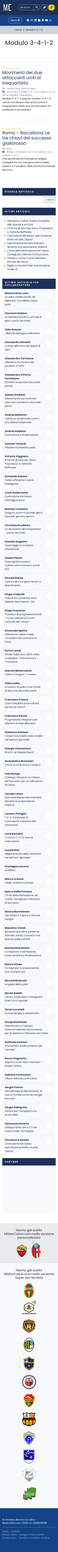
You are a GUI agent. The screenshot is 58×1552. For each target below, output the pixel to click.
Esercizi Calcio (28, 88)
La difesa (10, 870)
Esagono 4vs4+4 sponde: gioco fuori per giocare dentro (24, 514)
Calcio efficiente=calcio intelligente (19, 482)
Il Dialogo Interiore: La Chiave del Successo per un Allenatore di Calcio (24, 781)
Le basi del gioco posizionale (22, 1013)
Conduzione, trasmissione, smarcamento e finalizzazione (23, 953)
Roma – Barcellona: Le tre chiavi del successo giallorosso (27, 138)
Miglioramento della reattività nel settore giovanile (23, 855)
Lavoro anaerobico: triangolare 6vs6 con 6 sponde (23, 998)
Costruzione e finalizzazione (21, 435)
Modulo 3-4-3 (44, 151)
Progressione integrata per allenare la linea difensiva (21, 721)
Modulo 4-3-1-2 (46, 91)
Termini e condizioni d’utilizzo (34, 1537)
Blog (17, 88)
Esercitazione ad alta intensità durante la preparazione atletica (27, 245)
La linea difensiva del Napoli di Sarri (22, 347)
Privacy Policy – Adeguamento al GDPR (23, 1534)
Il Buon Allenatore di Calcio (21, 1078)
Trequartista (25, 95)
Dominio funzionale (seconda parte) (22, 384)
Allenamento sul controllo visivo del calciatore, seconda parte (22, 402)
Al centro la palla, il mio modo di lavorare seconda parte (23, 689)
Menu (15, 20)
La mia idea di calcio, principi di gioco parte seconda (23, 318)
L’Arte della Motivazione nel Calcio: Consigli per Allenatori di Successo (28, 252)
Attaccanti (12, 91)
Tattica (10, 88)
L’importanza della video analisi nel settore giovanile (23, 737)
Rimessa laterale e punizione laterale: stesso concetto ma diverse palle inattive (22, 935)
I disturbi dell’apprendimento (22, 333)
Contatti (15, 1531)
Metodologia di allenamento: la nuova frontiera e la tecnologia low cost (23, 1094)
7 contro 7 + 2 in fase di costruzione (19, 839)
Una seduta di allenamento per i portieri (23, 1047)
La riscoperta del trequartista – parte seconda (23, 531)
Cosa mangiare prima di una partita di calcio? (22, 705)
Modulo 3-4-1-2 (28, 91)
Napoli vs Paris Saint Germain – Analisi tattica (23, 1064)
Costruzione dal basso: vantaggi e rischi (18, 498)
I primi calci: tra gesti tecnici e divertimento (23, 583)
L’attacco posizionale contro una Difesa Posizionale (22, 420)
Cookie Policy (9, 1537)
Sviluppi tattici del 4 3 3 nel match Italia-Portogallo (21, 1129)
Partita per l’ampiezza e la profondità (21, 1113)
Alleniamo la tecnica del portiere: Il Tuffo (19, 364)
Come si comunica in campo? (23, 765)
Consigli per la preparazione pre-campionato (22, 970)
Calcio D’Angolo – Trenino (20, 674)
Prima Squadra (10, 95)
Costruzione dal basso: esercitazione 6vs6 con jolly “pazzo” (29, 237)
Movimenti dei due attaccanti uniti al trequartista (22, 78)
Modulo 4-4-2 (10, 155)
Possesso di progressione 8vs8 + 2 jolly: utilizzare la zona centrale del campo (23, 618)
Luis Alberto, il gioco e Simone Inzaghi (22, 917)
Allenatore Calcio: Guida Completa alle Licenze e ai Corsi (28, 222)
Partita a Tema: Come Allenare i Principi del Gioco (26, 260)
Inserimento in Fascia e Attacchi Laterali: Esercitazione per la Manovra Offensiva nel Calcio (26, 1029)
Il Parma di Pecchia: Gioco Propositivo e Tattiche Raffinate (30, 230)
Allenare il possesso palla (20, 447)
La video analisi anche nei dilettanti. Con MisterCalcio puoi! (21, 300)
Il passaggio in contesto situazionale (19, 547)
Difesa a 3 (12, 151)
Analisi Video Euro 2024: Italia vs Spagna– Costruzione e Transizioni (22, 658)
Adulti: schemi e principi (19, 883)
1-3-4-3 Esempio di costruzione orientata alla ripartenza (20, 821)
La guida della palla (16, 984)
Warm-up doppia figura (19, 752)
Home (5, 1531)
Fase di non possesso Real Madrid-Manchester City (20, 599)
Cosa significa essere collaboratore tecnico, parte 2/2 (22, 565)
